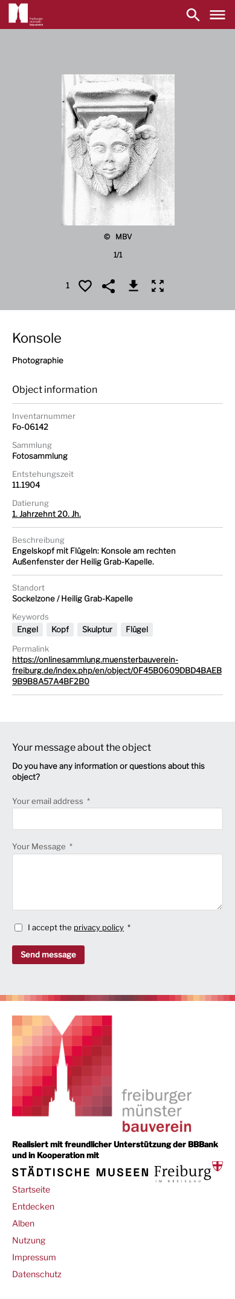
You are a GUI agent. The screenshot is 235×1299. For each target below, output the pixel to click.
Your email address (48, 801)
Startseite (31, 1189)
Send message (48, 954)
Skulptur (97, 629)
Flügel (137, 629)
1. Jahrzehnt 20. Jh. (46, 514)
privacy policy (99, 927)
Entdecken (33, 1206)
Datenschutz (37, 1274)
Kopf (60, 629)
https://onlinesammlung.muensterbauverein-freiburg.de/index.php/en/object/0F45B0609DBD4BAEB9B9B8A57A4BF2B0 (117, 670)
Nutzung (28, 1240)
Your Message (40, 846)
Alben (23, 1223)
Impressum (34, 1257)
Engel (27, 629)
